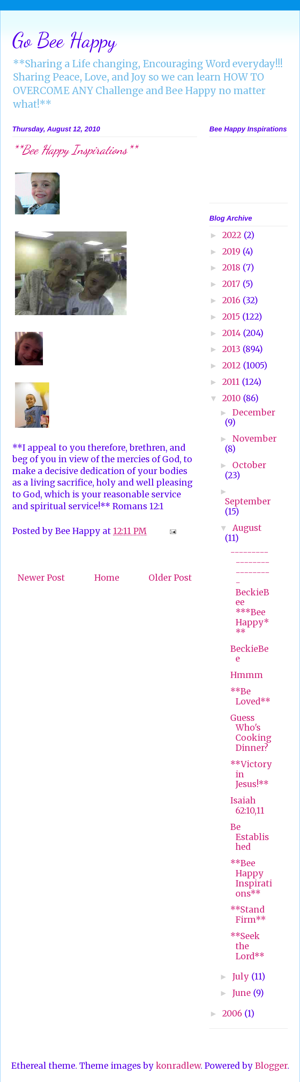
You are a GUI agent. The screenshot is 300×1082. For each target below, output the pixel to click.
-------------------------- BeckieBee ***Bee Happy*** (250, 592)
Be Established (249, 837)
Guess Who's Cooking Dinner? (250, 733)
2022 (232, 235)
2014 (232, 333)
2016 (232, 300)
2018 (232, 267)
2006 (233, 1013)
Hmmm (246, 675)
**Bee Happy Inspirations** (251, 878)
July (241, 976)
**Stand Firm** (248, 914)
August (247, 528)
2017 (232, 284)
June (242, 993)
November (254, 438)
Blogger (271, 1065)
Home (106, 577)
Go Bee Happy (64, 40)
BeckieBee (249, 653)
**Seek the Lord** (247, 946)
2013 (232, 349)
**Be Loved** (250, 696)
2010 (232, 398)
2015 (232, 316)
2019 (232, 251)
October (249, 465)
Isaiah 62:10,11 (247, 805)
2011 (232, 381)
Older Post (170, 577)
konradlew (178, 1065)
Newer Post (41, 577)
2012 (232, 365)
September (248, 501)
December (253, 412)
